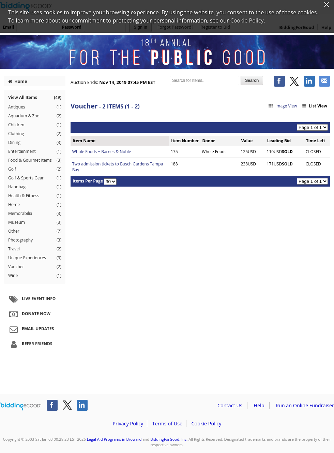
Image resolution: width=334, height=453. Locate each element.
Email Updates (30, 329)
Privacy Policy (127, 423)
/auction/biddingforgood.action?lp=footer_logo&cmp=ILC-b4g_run (20, 407)
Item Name (84, 141)
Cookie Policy (206, 423)
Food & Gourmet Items (34, 160)
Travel (34, 249)
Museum (34, 222)
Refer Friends (29, 344)
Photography (34, 240)
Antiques (34, 107)
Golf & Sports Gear (34, 178)
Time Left (315, 141)
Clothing (34, 133)
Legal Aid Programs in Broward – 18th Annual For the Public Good (167, 52)
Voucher (34, 266)
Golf (34, 169)
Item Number (185, 141)
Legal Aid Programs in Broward (114, 439)
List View (314, 106)
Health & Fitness (34, 195)
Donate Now (28, 314)
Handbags (34, 187)
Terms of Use (167, 423)
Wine (34, 275)
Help (259, 405)
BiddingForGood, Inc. (168, 439)
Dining (34, 142)
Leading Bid (279, 141)
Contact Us (229, 405)
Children (34, 124)
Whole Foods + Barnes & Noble (101, 152)
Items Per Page (88, 181)
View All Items (34, 97)
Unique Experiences (34, 257)
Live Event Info (31, 299)
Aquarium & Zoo (34, 116)
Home (17, 81)
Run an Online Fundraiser (305, 405)
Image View (282, 106)
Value (247, 141)
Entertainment (34, 151)
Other (34, 231)
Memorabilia (34, 213)
